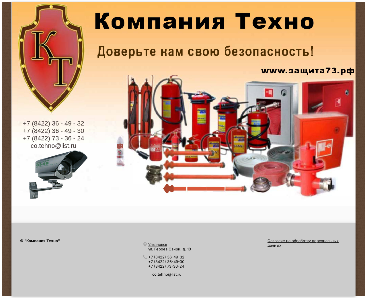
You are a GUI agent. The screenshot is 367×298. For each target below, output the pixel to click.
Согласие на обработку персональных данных (303, 243)
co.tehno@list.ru (53, 145)
